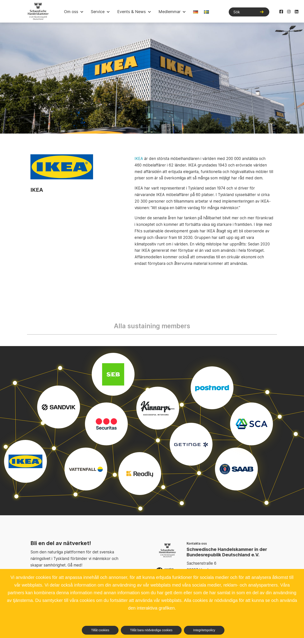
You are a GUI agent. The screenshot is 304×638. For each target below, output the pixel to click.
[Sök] (249, 11)
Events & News (131, 11)
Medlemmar (169, 11)
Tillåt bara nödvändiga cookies (151, 630)
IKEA (139, 158)
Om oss (71, 11)
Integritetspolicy (204, 630)
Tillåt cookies (100, 630)
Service (98, 11)
